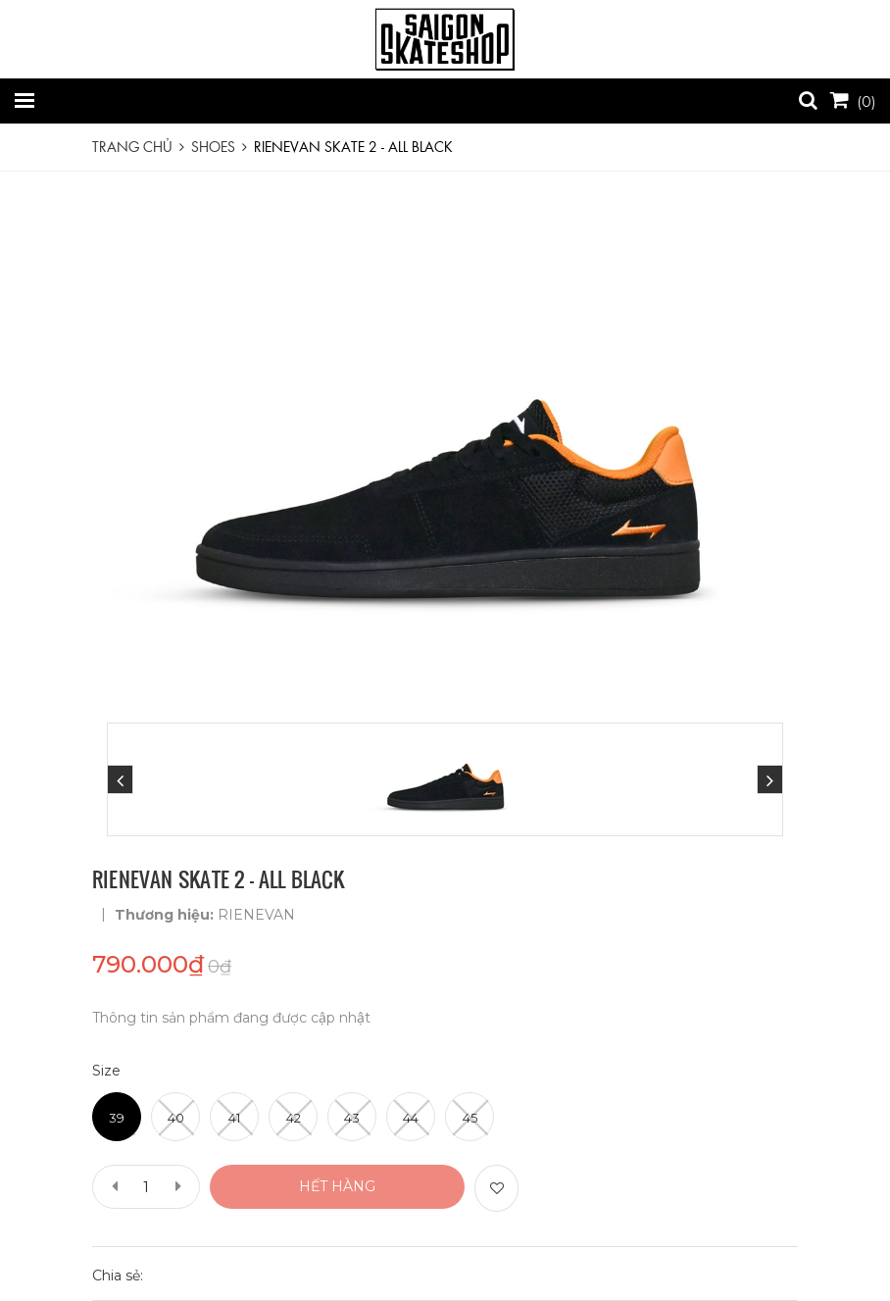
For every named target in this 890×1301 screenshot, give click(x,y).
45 (470, 1118)
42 (293, 1118)
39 (116, 1118)
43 (352, 1118)
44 (411, 1118)
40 (176, 1118)
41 (234, 1118)
